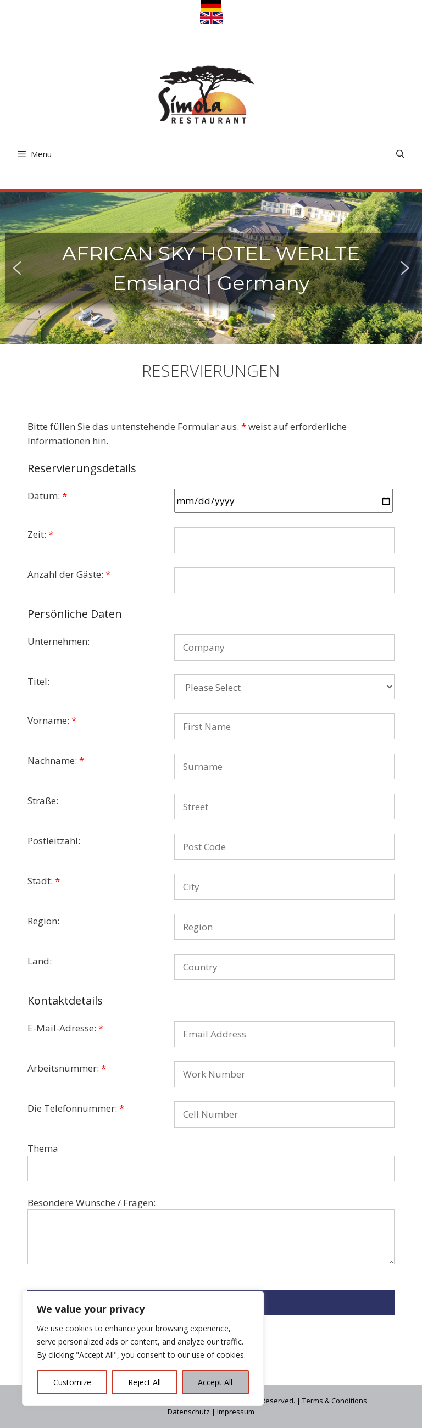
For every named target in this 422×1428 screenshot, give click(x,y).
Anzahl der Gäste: (68, 574)
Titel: (38, 681)
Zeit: (40, 534)
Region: (43, 920)
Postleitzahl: (53, 840)
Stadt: (43, 880)
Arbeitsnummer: (66, 1068)
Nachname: (55, 760)
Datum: (47, 495)
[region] (143, 1348)
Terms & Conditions (334, 1400)
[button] (17, 268)
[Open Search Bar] (400, 154)
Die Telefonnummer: (75, 1108)
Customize (72, 1382)
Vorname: (51, 720)
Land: (39, 961)
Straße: (42, 800)
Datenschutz (189, 1411)
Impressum (235, 1411)
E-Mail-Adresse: (65, 1028)
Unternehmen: (58, 641)
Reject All (144, 1382)
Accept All (215, 1382)
